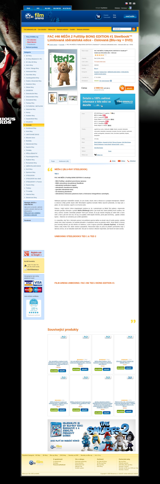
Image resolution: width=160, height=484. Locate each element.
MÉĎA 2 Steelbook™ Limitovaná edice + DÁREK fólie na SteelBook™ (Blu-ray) (80, 403)
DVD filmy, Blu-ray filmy (125, 464)
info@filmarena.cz (33, 269)
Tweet (109, 151)
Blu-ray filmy (100, 464)
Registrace (124, 8)
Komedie (61, 44)
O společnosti (57, 461)
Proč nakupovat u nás (30, 29)
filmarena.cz (114, 473)
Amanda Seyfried (107, 142)
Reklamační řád (79, 464)
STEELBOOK (125, 71)
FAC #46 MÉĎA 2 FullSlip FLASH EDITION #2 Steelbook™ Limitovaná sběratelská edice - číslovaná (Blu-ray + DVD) (58, 363)
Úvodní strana (53, 44)
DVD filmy (100, 466)
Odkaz (123, 161)
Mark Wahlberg (98, 142)
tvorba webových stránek (131, 473)
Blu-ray (96, 68)
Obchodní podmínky (62, 29)
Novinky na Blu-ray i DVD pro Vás (128, 468)
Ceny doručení (42, 29)
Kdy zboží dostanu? (104, 80)
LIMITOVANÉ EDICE (100, 74)
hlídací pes (100, 154)
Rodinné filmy (103, 71)
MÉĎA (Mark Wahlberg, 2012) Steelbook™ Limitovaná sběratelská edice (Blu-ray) (102, 363)
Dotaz (113, 161)
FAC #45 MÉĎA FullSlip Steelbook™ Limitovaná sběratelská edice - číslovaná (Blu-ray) (80, 363)
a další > (122, 144)
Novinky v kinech (124, 466)
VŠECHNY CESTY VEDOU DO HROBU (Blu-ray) (124, 362)
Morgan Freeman (116, 142)
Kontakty (72, 29)
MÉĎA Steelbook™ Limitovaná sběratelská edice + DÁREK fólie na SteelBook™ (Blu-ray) (58, 403)
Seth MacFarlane (126, 142)
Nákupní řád (51, 29)
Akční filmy (98, 455)
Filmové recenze (123, 463)
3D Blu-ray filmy (101, 463)
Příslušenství (31, 44)
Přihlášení (117, 8)
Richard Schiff (115, 144)
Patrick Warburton (99, 144)
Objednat (133, 161)
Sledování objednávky (83, 29)
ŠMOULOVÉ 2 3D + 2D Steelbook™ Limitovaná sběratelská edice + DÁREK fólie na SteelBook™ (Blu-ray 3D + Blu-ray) (124, 404)
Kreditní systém (79, 468)
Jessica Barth (107, 144)
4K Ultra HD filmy (102, 461)
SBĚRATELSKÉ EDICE (114, 71)
